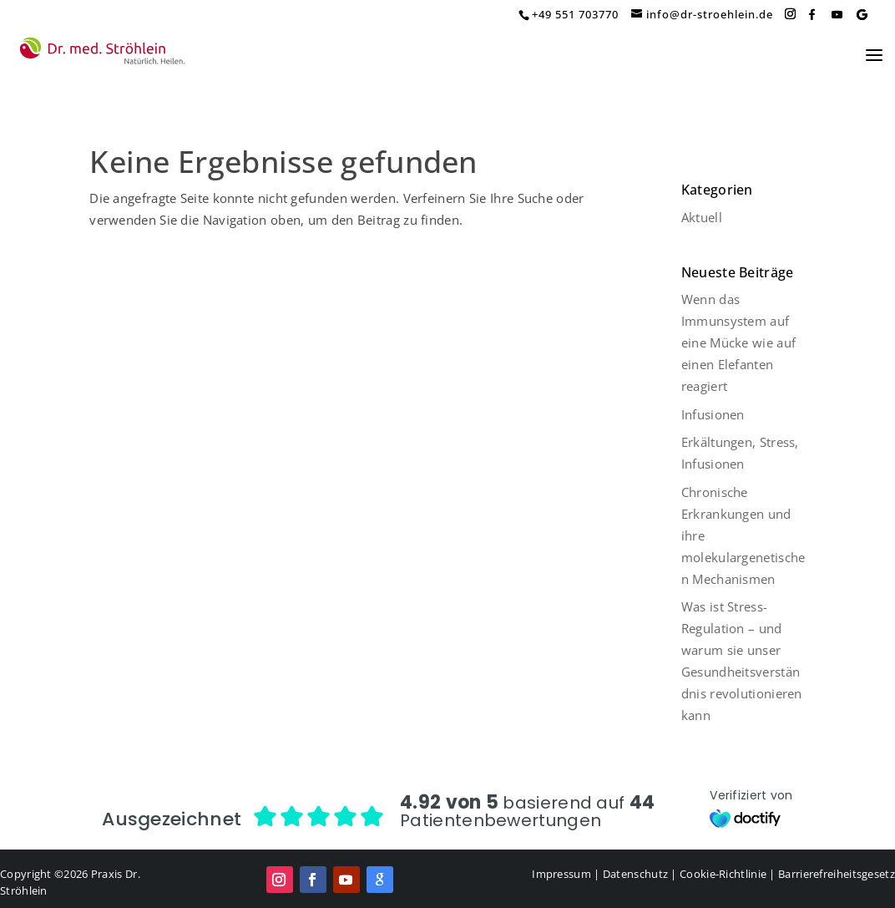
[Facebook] (812, 14)
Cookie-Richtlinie (723, 873)
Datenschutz (635, 873)
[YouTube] (837, 14)
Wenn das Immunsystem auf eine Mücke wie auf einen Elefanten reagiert (738, 342)
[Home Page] (102, 51)
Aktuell (701, 217)
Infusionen (713, 414)
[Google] (862, 14)
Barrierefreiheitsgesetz (836, 873)
